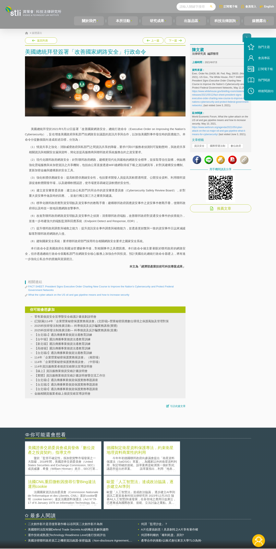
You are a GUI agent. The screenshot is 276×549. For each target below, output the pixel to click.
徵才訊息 (163, 527)
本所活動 (123, 21)
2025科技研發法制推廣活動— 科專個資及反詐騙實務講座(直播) (76, 330)
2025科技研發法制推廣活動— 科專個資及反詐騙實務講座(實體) (76, 325)
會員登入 (250, 6)
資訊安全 (199, 146)
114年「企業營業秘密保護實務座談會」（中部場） (67, 362)
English (269, 6)
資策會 (194, 527)
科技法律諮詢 (225, 21)
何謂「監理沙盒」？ (154, 489)
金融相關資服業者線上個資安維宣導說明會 (62, 393)
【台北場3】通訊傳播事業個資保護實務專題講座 (66, 389)
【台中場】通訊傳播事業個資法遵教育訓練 (62, 339)
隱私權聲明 (140, 527)
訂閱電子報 (230, 6)
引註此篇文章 (178, 406)
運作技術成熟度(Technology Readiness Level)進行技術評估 (67, 500)
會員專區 (263, 60)
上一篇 (153, 39)
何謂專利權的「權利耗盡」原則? (162, 500)
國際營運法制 (217, 146)
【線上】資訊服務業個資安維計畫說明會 (61, 371)
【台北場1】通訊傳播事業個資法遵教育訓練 (63, 334)
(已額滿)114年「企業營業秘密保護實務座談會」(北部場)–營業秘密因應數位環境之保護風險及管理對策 (101, 321)
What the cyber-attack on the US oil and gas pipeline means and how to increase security (78, 294)
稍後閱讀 (264, 93)
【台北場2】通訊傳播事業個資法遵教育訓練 (63, 352)
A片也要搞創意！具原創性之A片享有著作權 (169, 495)
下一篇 (175, 39)
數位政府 (236, 146)
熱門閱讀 (263, 82)
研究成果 (157, 21)
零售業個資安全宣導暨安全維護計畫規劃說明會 (65, 316)
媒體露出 (259, 21)
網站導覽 (163, 532)
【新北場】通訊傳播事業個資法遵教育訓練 (62, 343)
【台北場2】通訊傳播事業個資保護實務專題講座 (66, 384)
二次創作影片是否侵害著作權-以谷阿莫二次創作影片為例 (65, 489)
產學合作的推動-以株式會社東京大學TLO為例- (171, 506)
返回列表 (42, 40)
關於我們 (89, 21)
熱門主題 (263, 49)
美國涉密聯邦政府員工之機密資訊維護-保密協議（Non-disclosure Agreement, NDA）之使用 (78, 506)
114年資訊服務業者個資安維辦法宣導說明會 (63, 366)
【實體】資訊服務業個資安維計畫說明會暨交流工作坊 (69, 375)
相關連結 (216, 527)
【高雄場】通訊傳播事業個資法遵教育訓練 (62, 348)
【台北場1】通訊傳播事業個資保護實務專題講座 (66, 380)
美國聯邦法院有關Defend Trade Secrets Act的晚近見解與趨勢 (68, 495)
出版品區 (191, 21)
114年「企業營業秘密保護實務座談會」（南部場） (67, 357)
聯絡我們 (139, 532)
